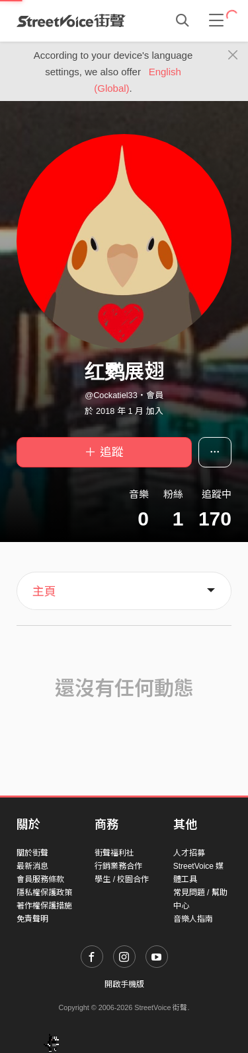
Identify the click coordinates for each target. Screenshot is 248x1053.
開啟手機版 (124, 984)
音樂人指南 (193, 919)
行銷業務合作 (118, 866)
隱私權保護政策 (44, 892)
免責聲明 (32, 919)
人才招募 (189, 853)
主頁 (44, 591)
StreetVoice (71, 20)
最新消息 (32, 866)
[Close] (233, 55)
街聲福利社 (114, 853)
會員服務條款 (40, 879)
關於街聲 (32, 853)
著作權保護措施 (44, 905)
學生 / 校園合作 (122, 879)
